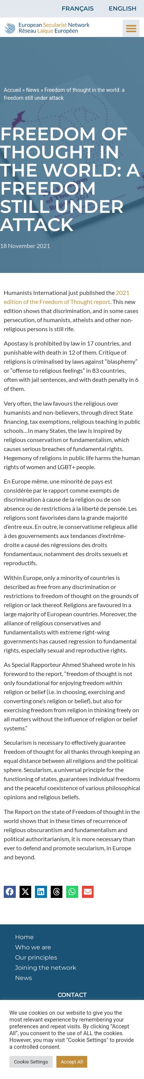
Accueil (12, 90)
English (122, 8)
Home (24, 937)
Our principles (36, 957)
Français (78, 8)
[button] (131, 28)
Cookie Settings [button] (31, 1062)
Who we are (33, 947)
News (32, 90)
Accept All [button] (72, 1062)
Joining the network (45, 967)
